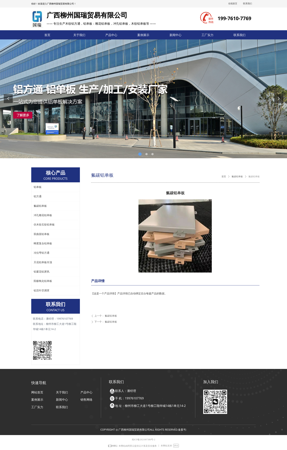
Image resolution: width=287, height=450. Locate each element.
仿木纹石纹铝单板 (44, 224)
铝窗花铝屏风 (41, 271)
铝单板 (38, 187)
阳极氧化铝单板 (43, 281)
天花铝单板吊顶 (43, 262)
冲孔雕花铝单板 (43, 215)
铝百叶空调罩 (41, 290)
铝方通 (38, 196)
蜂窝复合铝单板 (43, 243)
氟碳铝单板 (237, 176)
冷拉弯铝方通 (41, 252)
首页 (224, 176)
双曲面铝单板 (41, 234)
